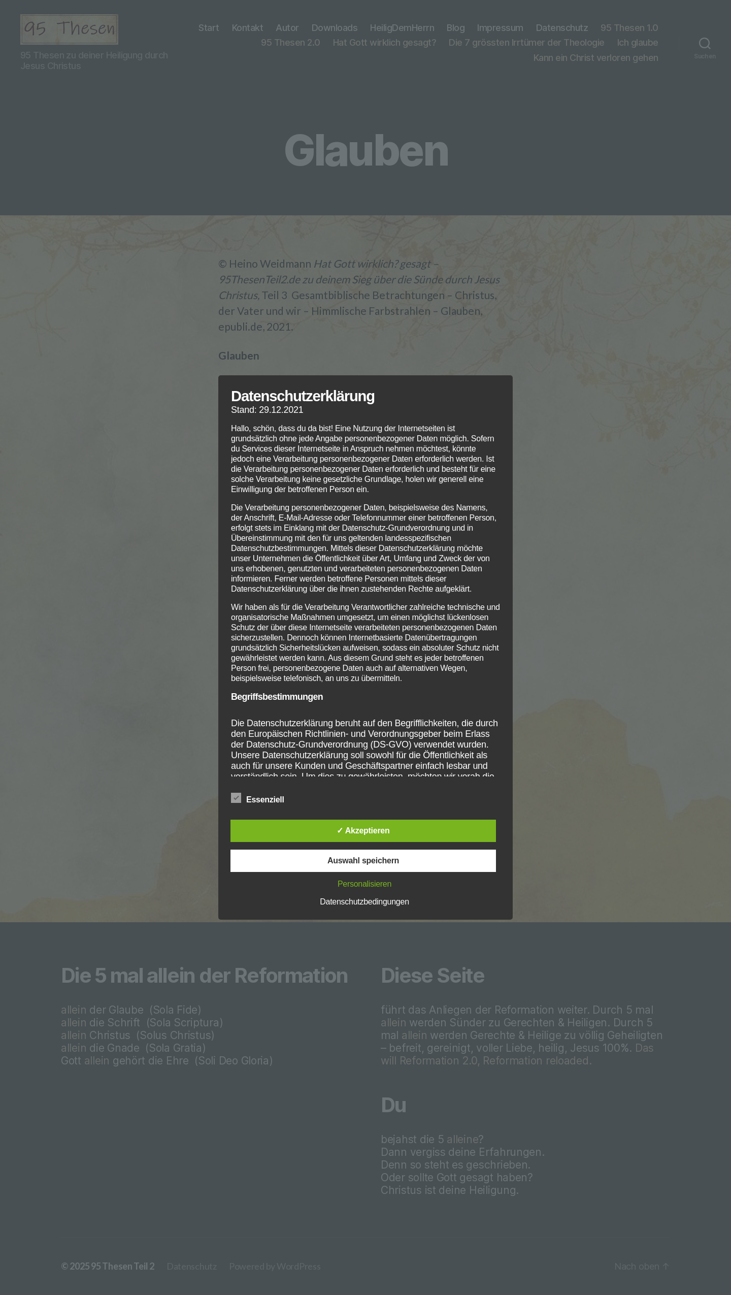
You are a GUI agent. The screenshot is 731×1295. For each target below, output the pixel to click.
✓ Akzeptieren (363, 830)
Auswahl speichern (363, 860)
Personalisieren (364, 884)
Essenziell (263, 798)
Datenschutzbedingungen (364, 901)
